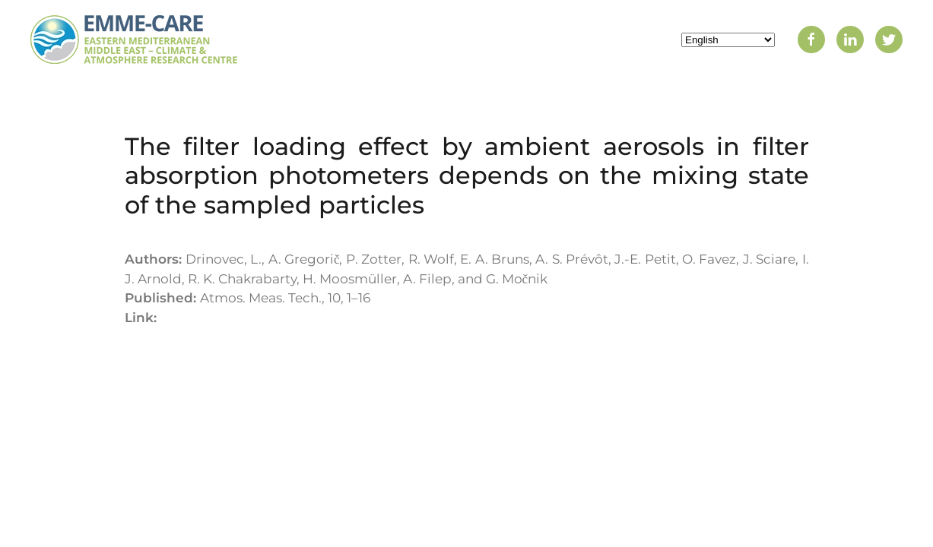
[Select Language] (728, 40)
